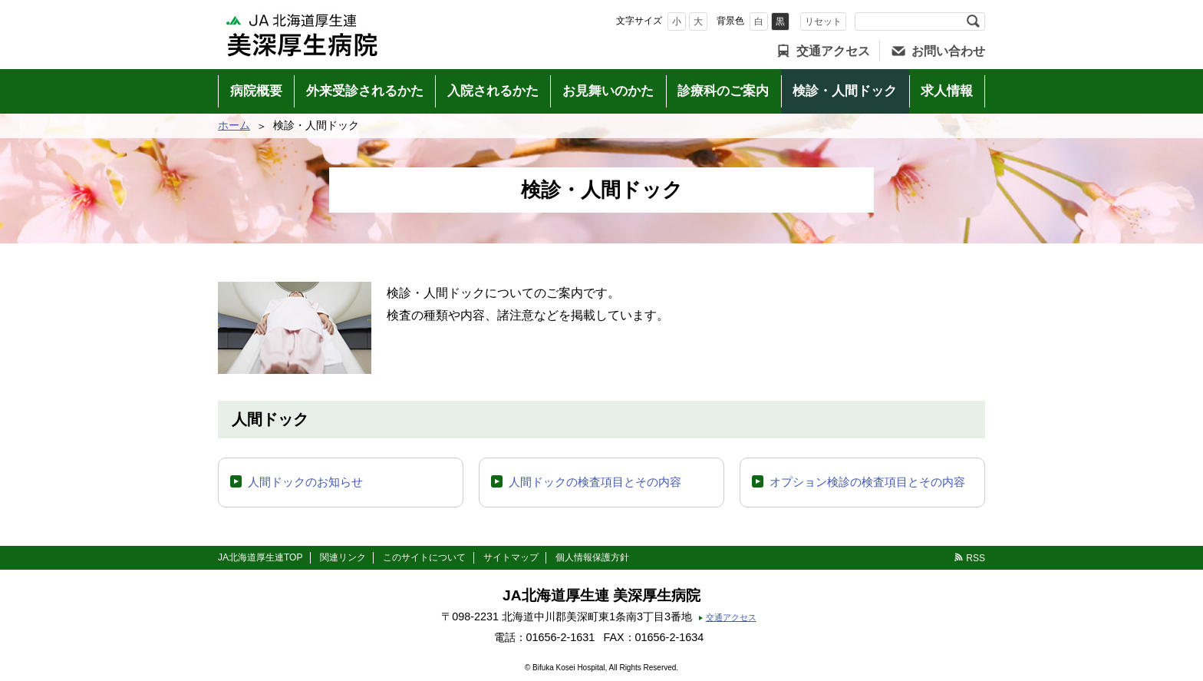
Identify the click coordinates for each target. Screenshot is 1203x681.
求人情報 (947, 91)
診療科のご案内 (723, 91)
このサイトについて (424, 557)
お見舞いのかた (608, 91)
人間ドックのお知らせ (305, 481)
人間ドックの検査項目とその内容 (595, 481)
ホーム (234, 125)
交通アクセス (833, 51)
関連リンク (343, 557)
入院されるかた (493, 91)
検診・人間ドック (845, 91)
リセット (823, 21)
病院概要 (256, 91)
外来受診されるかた (365, 91)
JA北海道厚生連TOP (260, 557)
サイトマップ (511, 557)
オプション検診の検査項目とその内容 (867, 481)
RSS (975, 558)
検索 (972, 21)
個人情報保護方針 (592, 557)
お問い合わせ (948, 51)
